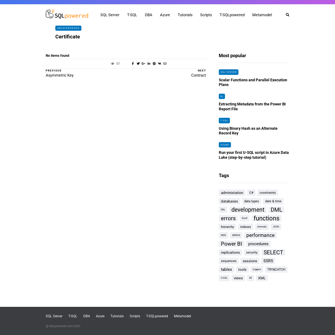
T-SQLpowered (232, 15)
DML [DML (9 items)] (276, 210)
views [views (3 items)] (238, 278)
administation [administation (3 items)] (232, 193)
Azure (165, 15)
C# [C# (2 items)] (251, 193)
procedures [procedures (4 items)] (258, 243)
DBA (148, 15)
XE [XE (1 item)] (250, 278)
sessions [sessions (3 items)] (250, 261)
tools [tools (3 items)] (242, 269)
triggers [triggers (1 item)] (257, 269)
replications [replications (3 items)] (230, 252)
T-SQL (132, 15)
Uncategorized (68, 28)
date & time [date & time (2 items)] (273, 201)
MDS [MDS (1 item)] (223, 235)
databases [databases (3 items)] (229, 201)
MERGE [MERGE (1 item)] (236, 235)
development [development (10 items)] (247, 210)
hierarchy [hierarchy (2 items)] (227, 227)
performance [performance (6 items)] (260, 235)
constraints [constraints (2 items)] (268, 193)
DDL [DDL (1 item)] (223, 209)
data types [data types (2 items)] (251, 201)
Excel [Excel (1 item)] (244, 218)
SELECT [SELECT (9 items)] (273, 252)
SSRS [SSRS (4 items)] (268, 260)
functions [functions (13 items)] (266, 218)
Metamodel (262, 15)
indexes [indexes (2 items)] (245, 227)
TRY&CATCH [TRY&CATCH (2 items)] (276, 269)
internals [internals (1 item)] (262, 226)
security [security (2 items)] (251, 252)
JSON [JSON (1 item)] (276, 226)
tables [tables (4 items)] (226, 269)
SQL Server (109, 15)
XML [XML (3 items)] (262, 278)
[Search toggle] (286, 15)
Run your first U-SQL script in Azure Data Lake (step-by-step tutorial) (254, 156)
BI (221, 96)
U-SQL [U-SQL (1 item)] (224, 278)
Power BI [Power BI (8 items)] (231, 244)
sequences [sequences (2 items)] (229, 261)
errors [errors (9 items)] (228, 218)
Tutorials (185, 15)
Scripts (206, 15)
